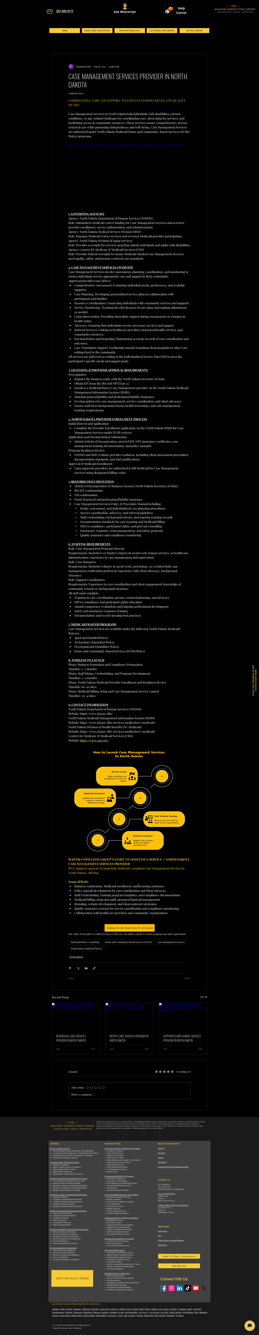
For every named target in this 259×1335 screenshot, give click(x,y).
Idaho (141, 1309)
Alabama (55, 1309)
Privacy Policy (67, 1328)
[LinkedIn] (179, 1288)
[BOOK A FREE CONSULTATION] (97, 30)
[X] (204, 1288)
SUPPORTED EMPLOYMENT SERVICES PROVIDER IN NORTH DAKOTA (182, 1038)
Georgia (129, 1309)
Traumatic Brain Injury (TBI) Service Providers (121, 1218)
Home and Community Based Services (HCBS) (128, 942)
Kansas (166, 1309)
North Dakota (76, 956)
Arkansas (77, 1309)
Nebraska (113, 1312)
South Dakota (101, 1315)
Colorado (94, 1309)
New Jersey (143, 1312)
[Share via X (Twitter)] (78, 968)
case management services (171, 942)
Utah (125, 1315)
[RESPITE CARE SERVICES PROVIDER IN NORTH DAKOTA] (129, 1016)
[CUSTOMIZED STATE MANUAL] (162, 30)
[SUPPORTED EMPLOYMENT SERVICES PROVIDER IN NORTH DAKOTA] (183, 1016)
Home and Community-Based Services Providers (122, 1148)
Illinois (147, 1309)
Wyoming (180, 1315)
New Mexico (154, 1312)
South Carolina (89, 1315)
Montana (104, 1312)
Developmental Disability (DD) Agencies (119, 1176)
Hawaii (135, 1309)
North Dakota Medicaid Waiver (86, 948)
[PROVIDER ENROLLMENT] (129, 30)
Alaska (62, 1309)
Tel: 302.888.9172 (164, 1184)
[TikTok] (188, 1288)
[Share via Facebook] (70, 968)
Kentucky (174, 1309)
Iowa (160, 1309)
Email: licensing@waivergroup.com (171, 1189)
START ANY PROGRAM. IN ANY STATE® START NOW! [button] (255, 680)
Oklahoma (203, 1312)
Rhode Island (76, 1315)
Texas (120, 1315)
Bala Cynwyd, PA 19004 (166, 1200)
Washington (148, 1315)
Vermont (131, 1315)
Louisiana (182, 1309)
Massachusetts (58, 1312)
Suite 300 (161, 1198)
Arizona (69, 1309)
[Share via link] (94, 968)
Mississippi (87, 1312)
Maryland (197, 1309)
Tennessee (112, 1315)
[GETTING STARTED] (194, 30)
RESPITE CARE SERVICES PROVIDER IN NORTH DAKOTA (129, 1038)
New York (164, 1312)
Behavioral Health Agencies (115, 1250)
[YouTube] (196, 1288)
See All (203, 996)
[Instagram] (171, 1288)
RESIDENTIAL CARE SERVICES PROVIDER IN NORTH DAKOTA (71, 1038)
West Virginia (159, 1315)
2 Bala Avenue (163, 1196)
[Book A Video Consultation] (179, 1256)
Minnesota (77, 1312)
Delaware (114, 1309)
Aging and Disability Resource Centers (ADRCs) (122, 1195)
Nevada (121, 1312)
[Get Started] (179, 1265)
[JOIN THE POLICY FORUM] (72, 1278)
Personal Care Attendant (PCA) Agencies (119, 1238)
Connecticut (104, 1309)
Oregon (55, 1315)
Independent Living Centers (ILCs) (117, 1273)
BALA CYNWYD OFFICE (166, 1194)
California (86, 1309)
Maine (189, 1309)
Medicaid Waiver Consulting (85, 942)
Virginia (139, 1315)
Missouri (96, 1312)
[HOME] (64, 30)
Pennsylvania (64, 1315)
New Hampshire (131, 1312)
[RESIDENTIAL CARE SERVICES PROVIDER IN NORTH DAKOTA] (76, 1016)
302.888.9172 (64, 11)
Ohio (196, 1312)
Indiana (154, 1309)
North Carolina (175, 1312)
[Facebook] (163, 1288)
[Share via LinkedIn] (86, 968)
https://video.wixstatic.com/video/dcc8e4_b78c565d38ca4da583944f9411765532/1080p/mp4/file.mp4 (125, 145)
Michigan (68, 1312)
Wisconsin (170, 1315)
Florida (122, 1309)
